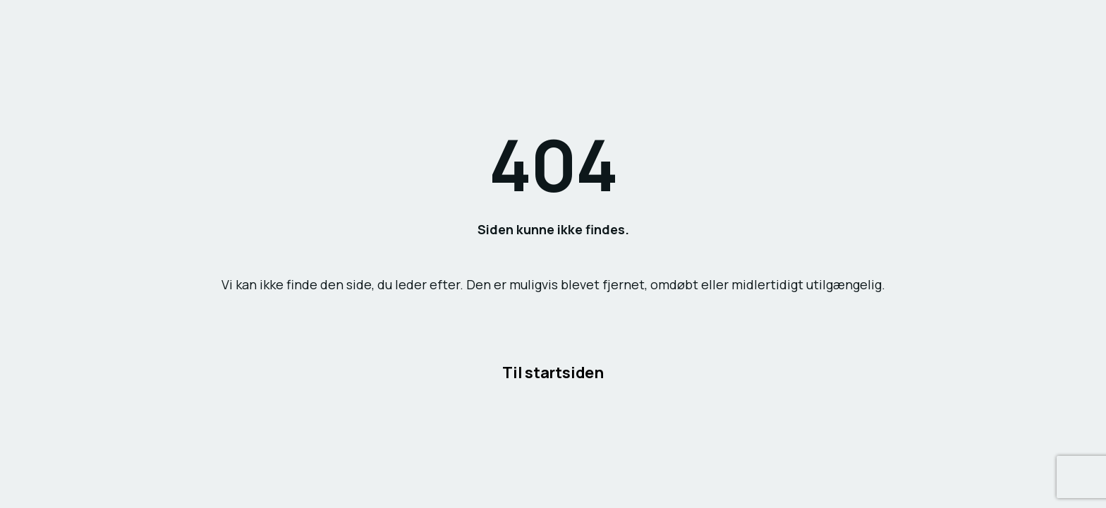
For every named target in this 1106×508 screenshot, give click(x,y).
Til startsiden (553, 372)
